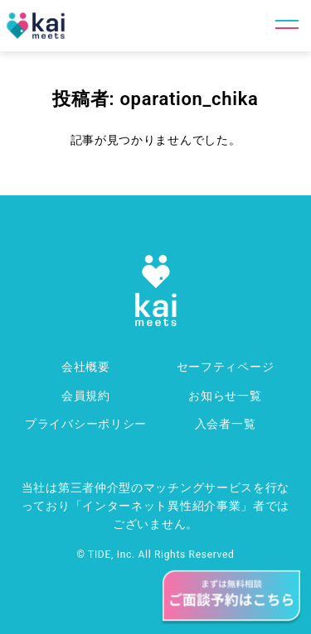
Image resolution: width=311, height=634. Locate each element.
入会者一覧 (225, 423)
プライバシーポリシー (86, 423)
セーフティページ (226, 366)
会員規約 (85, 395)
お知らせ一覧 (224, 395)
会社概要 (85, 366)
